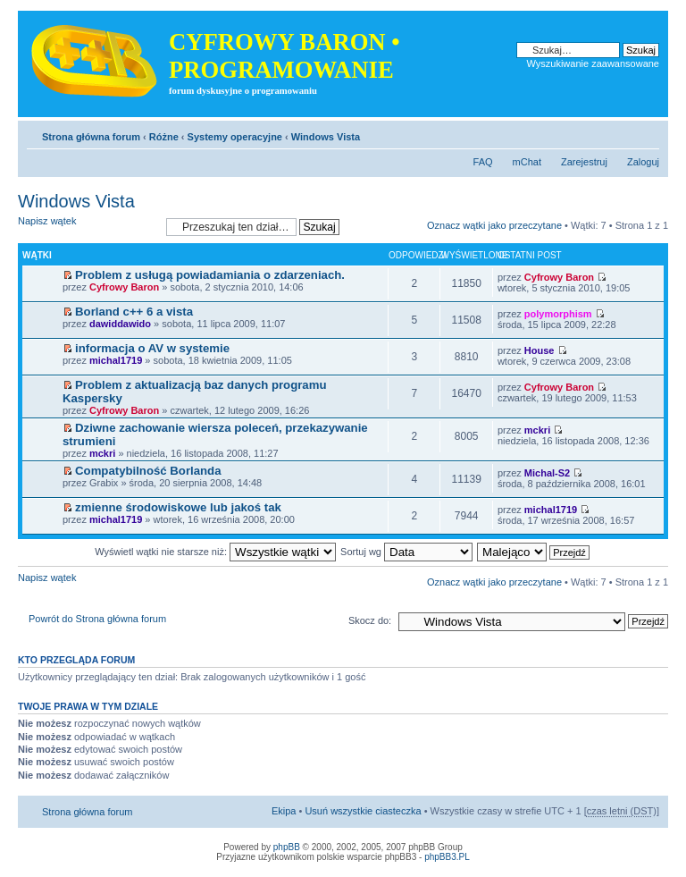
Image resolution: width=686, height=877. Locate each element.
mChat (527, 161)
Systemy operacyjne (235, 136)
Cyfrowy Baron (124, 287)
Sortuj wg (406, 551)
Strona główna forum (91, 136)
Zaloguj (643, 161)
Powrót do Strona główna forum (97, 618)
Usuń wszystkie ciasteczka (363, 810)
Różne (164, 136)
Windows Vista (325, 136)
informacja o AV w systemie (152, 348)
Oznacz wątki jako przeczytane (494, 225)
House (539, 350)
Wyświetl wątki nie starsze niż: (215, 551)
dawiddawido (120, 323)
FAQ (483, 161)
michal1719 (115, 360)
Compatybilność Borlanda (148, 470)
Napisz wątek (87, 226)
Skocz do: (369, 620)
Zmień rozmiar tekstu (646, 133)
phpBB (286, 847)
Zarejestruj (584, 161)
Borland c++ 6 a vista (134, 311)
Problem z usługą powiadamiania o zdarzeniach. (210, 275)
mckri (102, 453)
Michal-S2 (547, 473)
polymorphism (558, 313)
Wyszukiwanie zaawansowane (593, 63)
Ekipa (284, 810)
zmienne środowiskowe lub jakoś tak (178, 507)
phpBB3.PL (447, 857)
